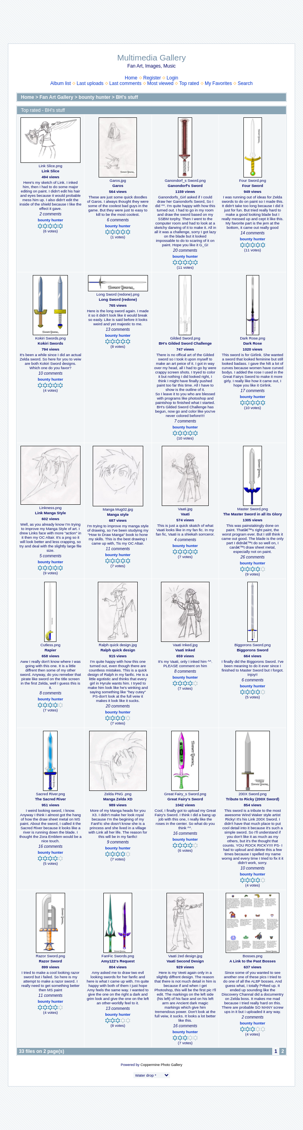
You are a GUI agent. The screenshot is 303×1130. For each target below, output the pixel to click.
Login (172, 78)
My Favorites (218, 83)
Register (152, 78)
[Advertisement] (151, 18)
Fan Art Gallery (56, 97)
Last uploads (90, 83)
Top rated (189, 83)
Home (131, 78)
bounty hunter (94, 97)
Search (245, 83)
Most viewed (160, 83)
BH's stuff (127, 97)
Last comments (125, 83)
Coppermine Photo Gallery (161, 1065)
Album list (60, 83)
